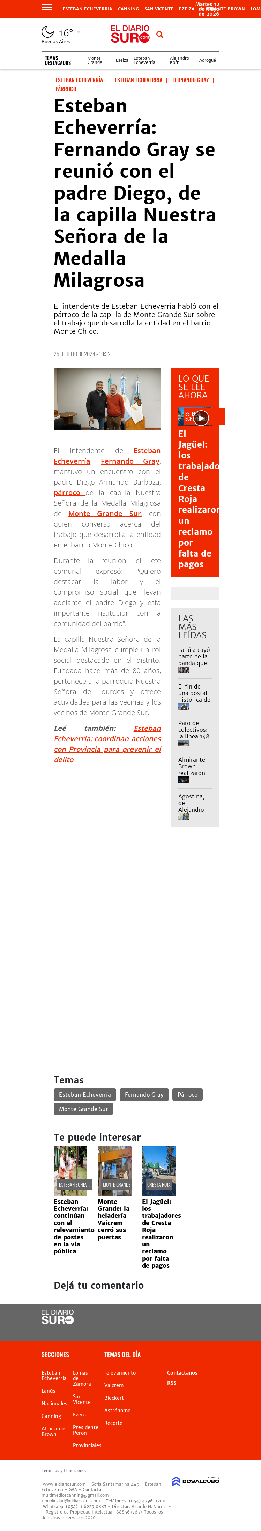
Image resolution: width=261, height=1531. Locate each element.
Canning (128, 9)
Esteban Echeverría (144, 60)
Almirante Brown (222, 9)
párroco (69, 492)
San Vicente (158, 9)
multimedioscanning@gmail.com (75, 1495)
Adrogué (207, 60)
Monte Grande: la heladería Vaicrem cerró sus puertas (113, 1219)
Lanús (48, 1391)
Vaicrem (114, 1385)
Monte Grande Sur (104, 513)
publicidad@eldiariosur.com (72, 1500)
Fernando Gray (130, 461)
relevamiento (120, 1373)
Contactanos (182, 1373)
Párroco (187, 1094)
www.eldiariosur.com (64, 1484)
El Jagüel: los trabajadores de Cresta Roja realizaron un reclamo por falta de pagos (161, 1234)
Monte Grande (95, 60)
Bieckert (114, 1398)
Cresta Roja (159, 1184)
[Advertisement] (136, 886)
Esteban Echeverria (87, 9)
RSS (171, 1383)
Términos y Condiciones (64, 1470)
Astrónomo (117, 1410)
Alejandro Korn (179, 60)
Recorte (113, 1423)
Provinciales (87, 1445)
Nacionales (54, 1403)
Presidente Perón (85, 1430)
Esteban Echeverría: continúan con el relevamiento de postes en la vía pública (74, 1227)
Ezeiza (122, 60)
